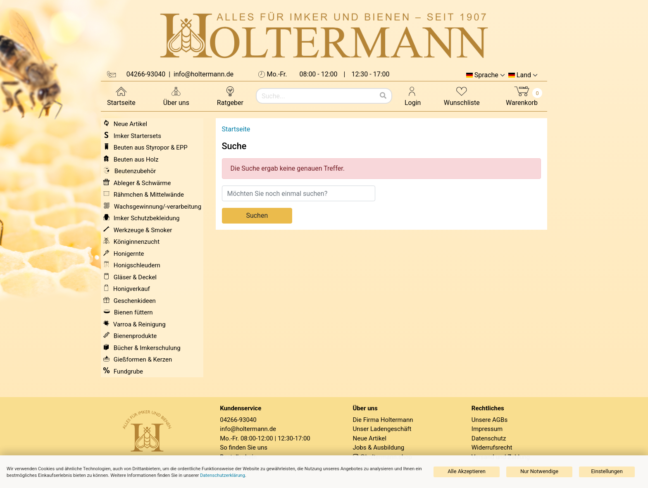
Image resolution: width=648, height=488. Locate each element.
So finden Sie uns (243, 447)
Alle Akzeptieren (467, 471)
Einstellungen (606, 471)
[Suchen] (383, 96)
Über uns (176, 96)
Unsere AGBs (489, 420)
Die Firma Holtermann (383, 420)
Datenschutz (489, 438)
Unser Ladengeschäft (382, 429)
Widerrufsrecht (492, 447)
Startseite (121, 96)
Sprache (486, 75)
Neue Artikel (369, 438)
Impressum (487, 429)
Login (413, 96)
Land (523, 75)
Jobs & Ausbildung (379, 447)
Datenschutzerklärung (222, 475)
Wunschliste (462, 96)
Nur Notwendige (539, 471)
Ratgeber (230, 96)
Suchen (257, 215)
